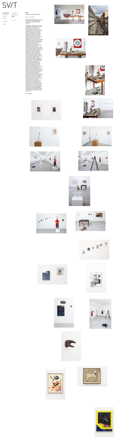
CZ (3, 24)
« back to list (14, 20)
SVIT (10, 5)
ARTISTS (5, 15)
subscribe (5, 21)
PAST (13, 16)
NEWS (4, 16)
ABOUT (5, 18)
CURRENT (15, 13)
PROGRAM (6, 13)
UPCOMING (15, 15)
